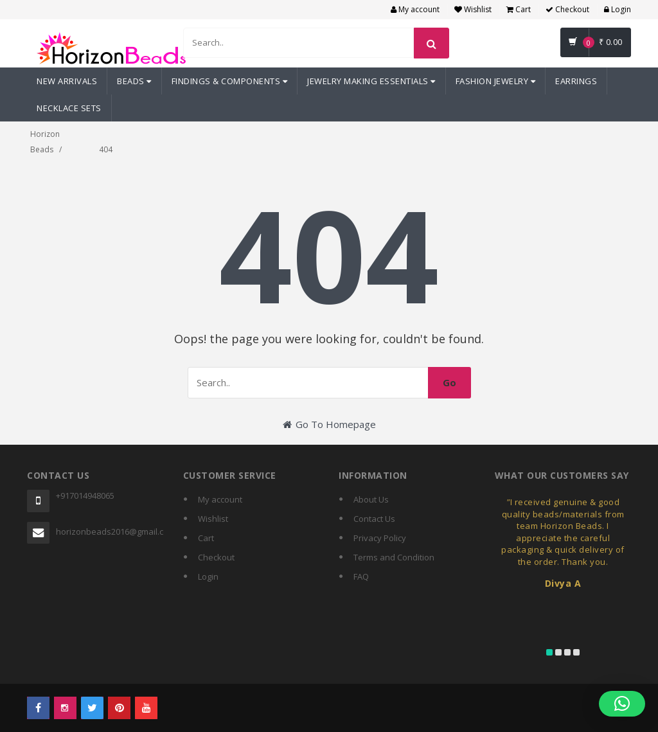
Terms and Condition (393, 557)
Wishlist (473, 9)
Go (449, 382)
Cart (518, 9)
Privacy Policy (379, 538)
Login (617, 9)
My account (415, 9)
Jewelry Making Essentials (371, 81)
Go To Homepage (329, 424)
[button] (622, 704)
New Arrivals (67, 81)
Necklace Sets (69, 108)
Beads (134, 81)
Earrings (576, 81)
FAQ (361, 576)
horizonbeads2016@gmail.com (110, 531)
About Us (371, 499)
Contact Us (374, 518)
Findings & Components (230, 81)
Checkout (567, 9)
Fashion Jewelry (496, 81)
